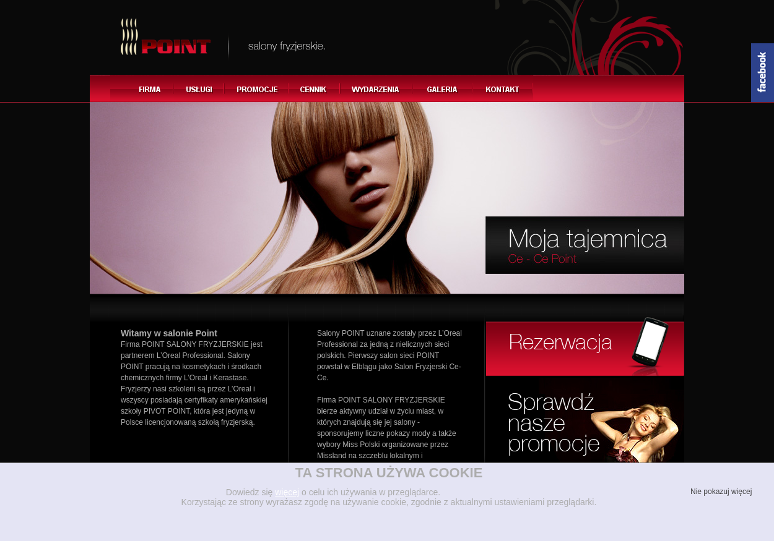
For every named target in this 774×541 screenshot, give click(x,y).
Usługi (199, 88)
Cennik (315, 88)
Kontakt (503, 88)
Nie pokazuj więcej (720, 491)
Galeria (443, 88)
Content (762, 72)
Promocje (257, 88)
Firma (142, 88)
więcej (287, 492)
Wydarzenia (377, 88)
